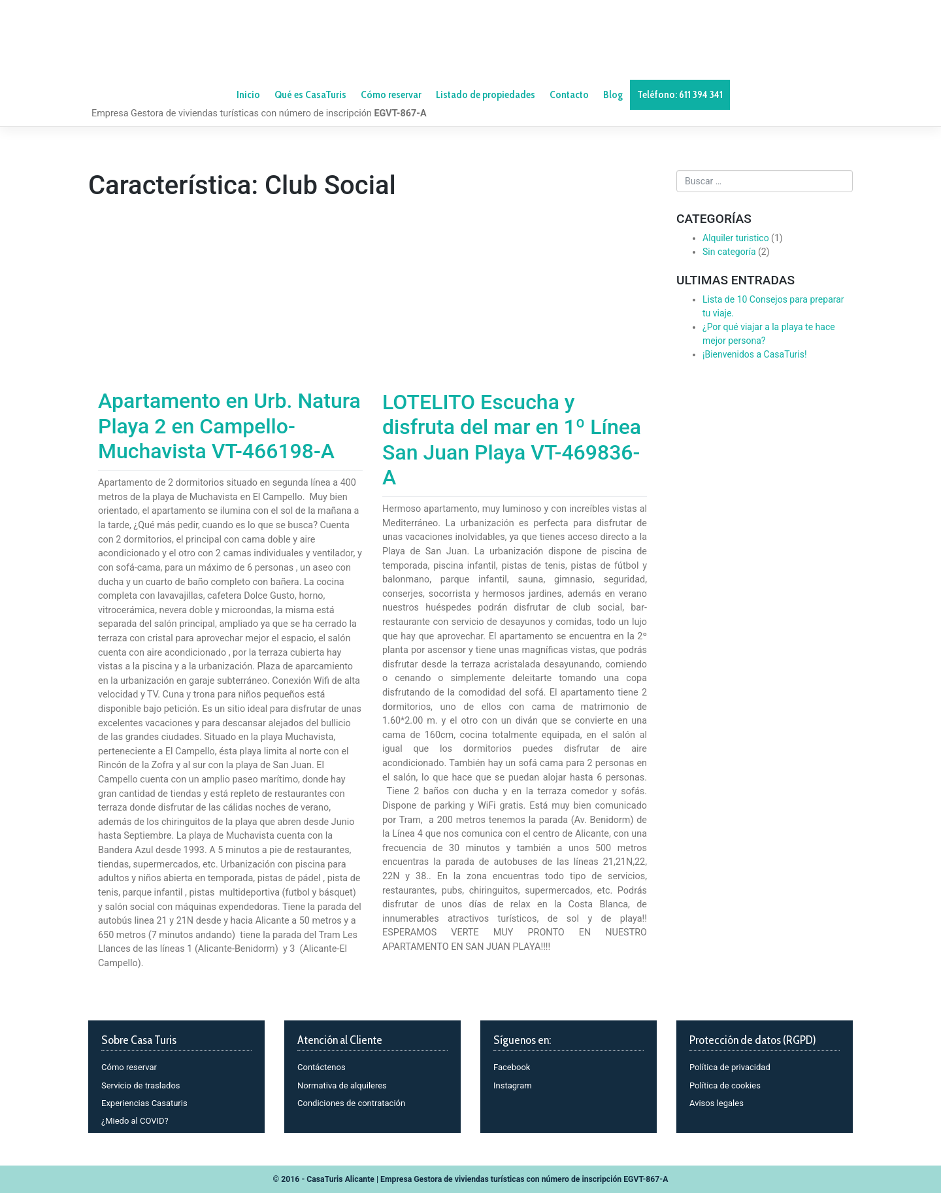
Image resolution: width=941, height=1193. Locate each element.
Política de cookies (725, 1085)
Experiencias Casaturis (144, 1103)
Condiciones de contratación (351, 1103)
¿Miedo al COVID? (135, 1121)
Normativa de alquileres (342, 1085)
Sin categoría (729, 251)
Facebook (511, 1067)
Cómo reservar (129, 1067)
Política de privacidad (729, 1067)
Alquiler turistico (735, 238)
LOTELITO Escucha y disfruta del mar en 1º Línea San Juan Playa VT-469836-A (511, 440)
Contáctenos (321, 1067)
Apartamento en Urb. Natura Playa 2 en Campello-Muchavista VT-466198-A (229, 425)
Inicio (248, 94)
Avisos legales (716, 1103)
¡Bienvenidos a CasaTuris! (754, 354)
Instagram (512, 1085)
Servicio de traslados (140, 1085)
